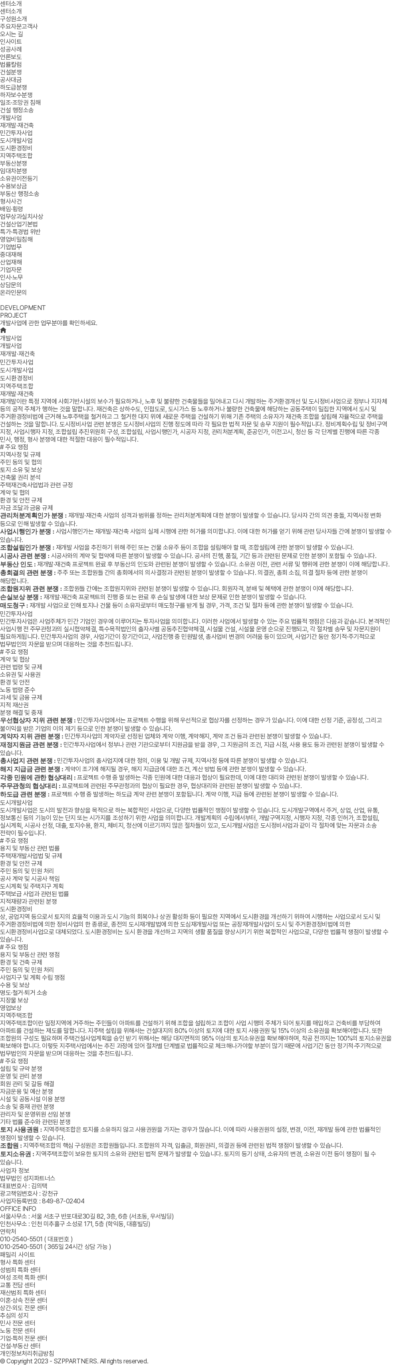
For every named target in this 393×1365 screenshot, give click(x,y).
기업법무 (11, 247)
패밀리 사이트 (17, 1255)
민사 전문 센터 (17, 1323)
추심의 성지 (14, 1315)
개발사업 (11, 118)
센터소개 (11, 4)
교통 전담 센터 (17, 1285)
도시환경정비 (17, 378)
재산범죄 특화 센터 (23, 1293)
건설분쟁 (11, 72)
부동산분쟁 (13, 163)
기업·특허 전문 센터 (24, 1338)
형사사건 (11, 201)
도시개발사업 (17, 370)
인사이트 (11, 42)
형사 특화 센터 (17, 1262)
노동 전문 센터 (17, 1331)
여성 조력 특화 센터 (24, 1277)
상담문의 (11, 285)
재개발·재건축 (17, 354)
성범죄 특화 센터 (20, 1270)
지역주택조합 (17, 386)
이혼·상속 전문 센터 (24, 1300)
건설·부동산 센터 (20, 1346)
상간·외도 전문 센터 (24, 1308)
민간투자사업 (17, 362)
